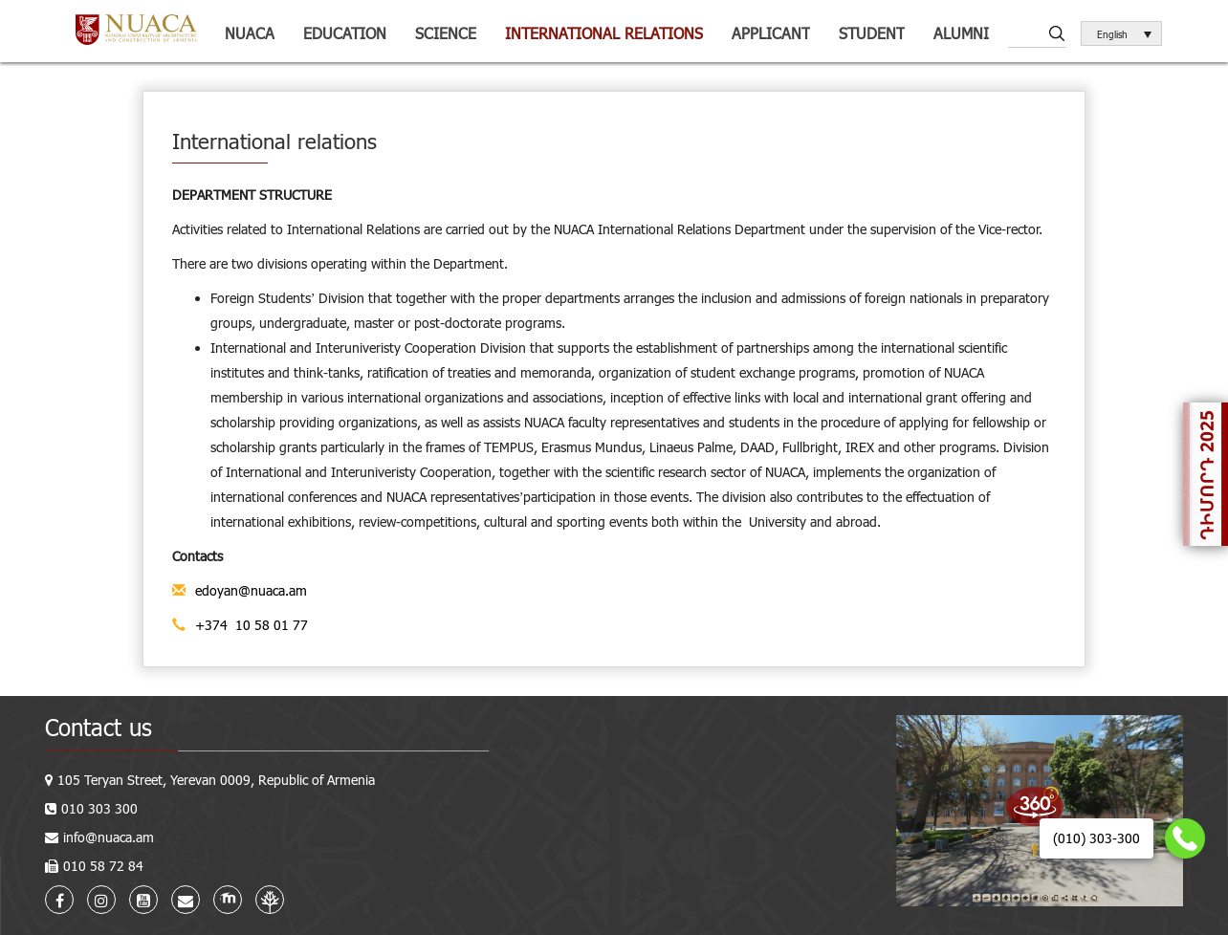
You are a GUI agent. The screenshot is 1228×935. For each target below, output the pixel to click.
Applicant (771, 33)
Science (445, 33)
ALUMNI (961, 33)
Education (344, 33)
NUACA (249, 33)
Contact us (98, 727)
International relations (604, 33)
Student (872, 33)
